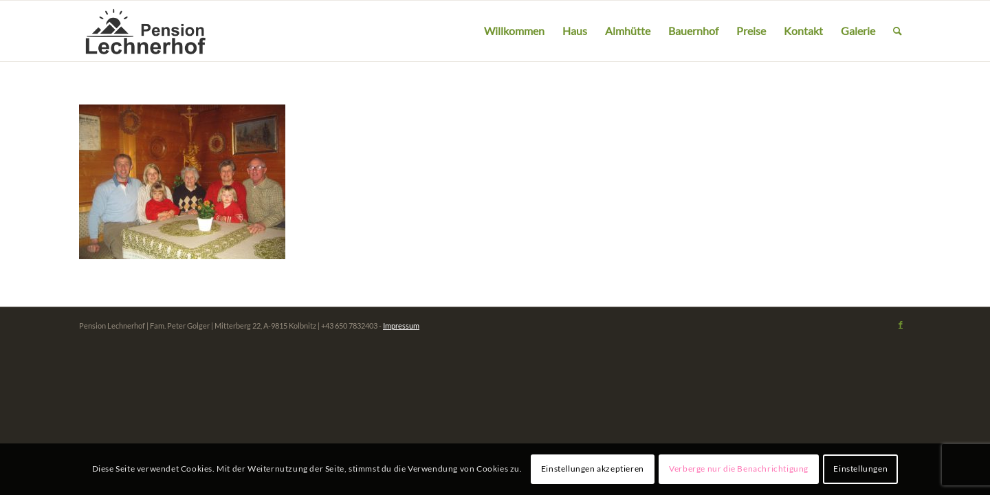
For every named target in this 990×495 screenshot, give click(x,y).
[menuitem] (514, 31)
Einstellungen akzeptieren (592, 468)
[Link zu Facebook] (900, 324)
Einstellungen (860, 468)
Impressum (401, 325)
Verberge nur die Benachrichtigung (738, 468)
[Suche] (897, 31)
